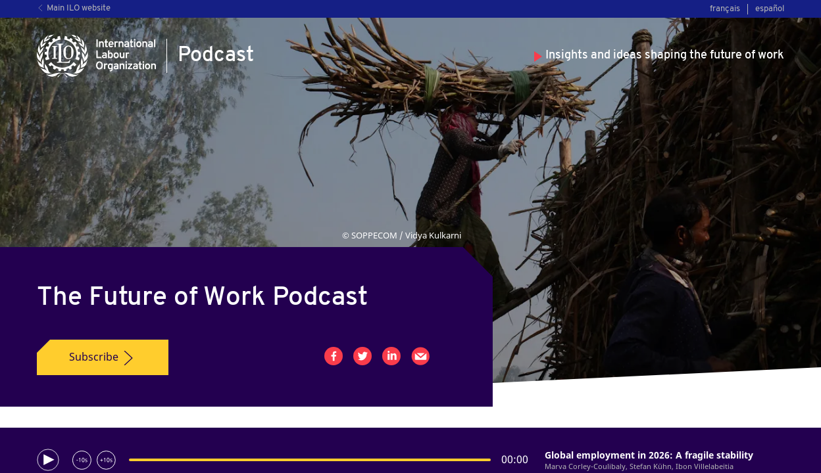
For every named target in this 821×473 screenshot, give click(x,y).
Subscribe (102, 357)
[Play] (48, 460)
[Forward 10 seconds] (106, 460)
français (725, 9)
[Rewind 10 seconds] (81, 460)
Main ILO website (74, 8)
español (769, 9)
